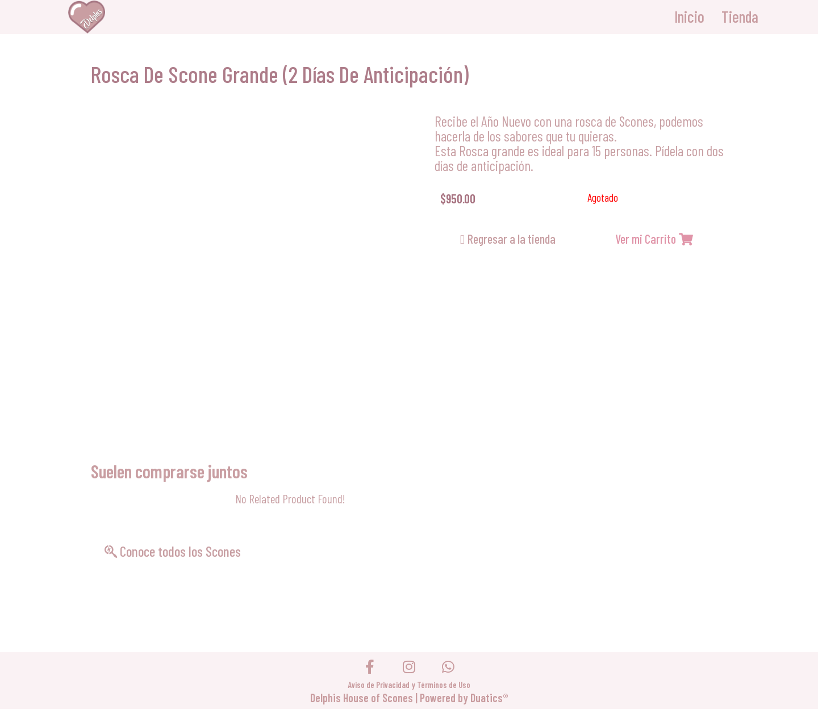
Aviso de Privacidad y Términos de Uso (409, 688)
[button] (507, 239)
